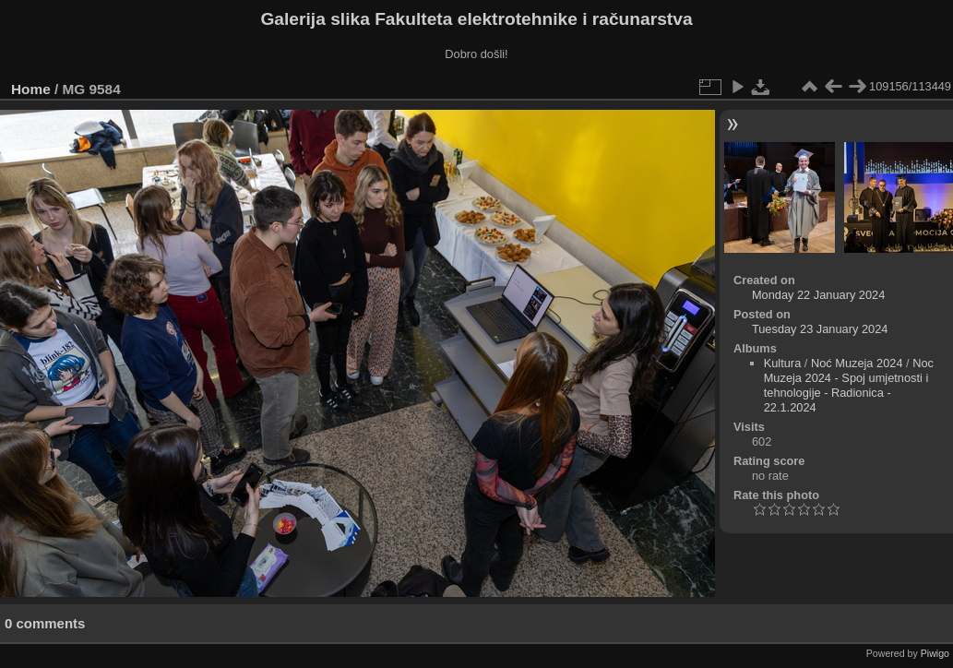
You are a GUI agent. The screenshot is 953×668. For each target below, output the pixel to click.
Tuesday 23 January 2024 (820, 329)
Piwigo (935, 653)
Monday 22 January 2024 (818, 295)
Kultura (783, 363)
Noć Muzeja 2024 (857, 363)
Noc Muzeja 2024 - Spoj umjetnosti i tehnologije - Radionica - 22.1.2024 (849, 385)
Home (31, 89)
